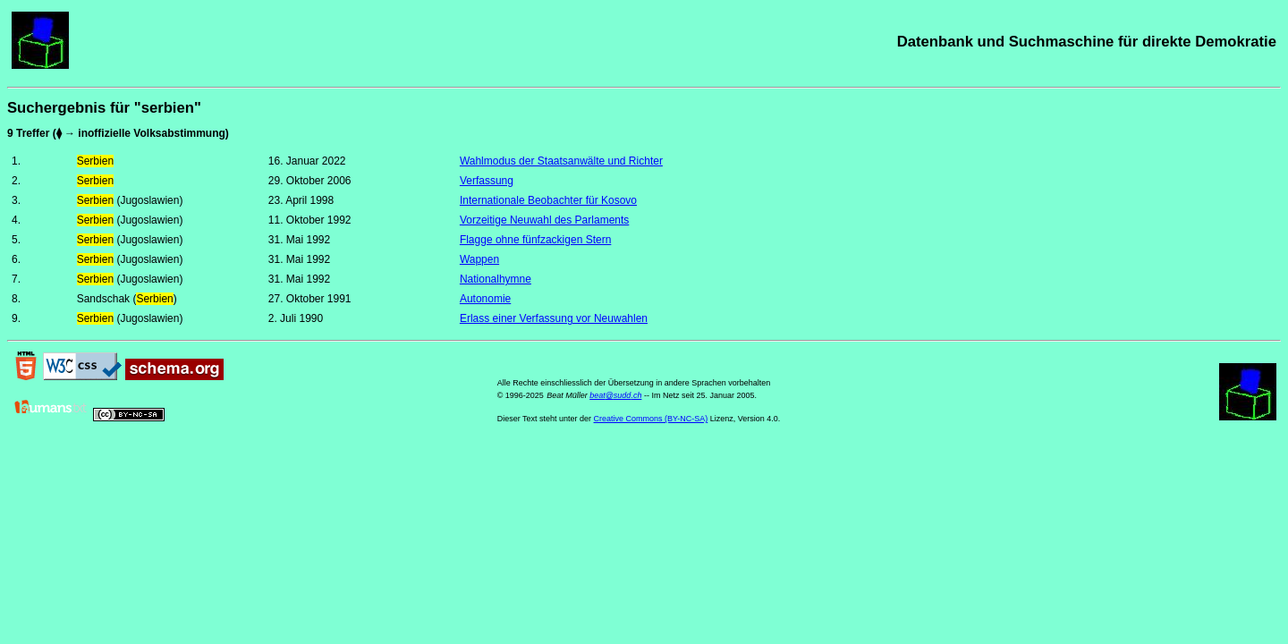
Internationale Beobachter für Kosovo (548, 200)
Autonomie (485, 298)
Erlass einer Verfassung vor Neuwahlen (554, 318)
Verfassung (486, 180)
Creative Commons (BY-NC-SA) (651, 418)
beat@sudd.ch (615, 395)
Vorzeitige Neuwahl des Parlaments (544, 220)
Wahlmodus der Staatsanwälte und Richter (561, 161)
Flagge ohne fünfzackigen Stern (535, 239)
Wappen (479, 259)
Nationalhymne (495, 279)
